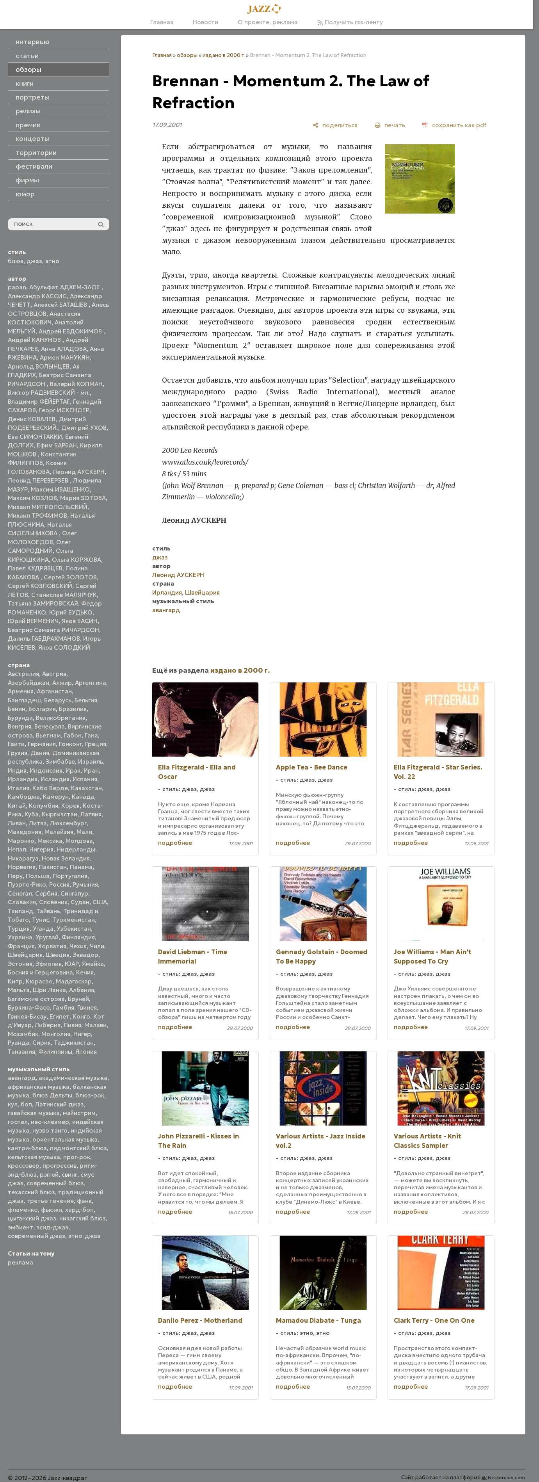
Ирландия (22, 779)
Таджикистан (74, 1042)
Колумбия (43, 805)
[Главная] (266, 9)
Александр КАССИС (37, 296)
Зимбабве (60, 761)
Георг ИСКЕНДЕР (64, 410)
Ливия (72, 1025)
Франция (21, 946)
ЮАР (72, 963)
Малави (95, 1025)
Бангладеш (24, 700)
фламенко (23, 1209)
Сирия (41, 1042)
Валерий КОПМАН (76, 384)
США (100, 902)
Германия (42, 744)
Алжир (62, 682)
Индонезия (46, 770)
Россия (59, 884)
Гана (91, 735)
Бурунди (20, 717)
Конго (81, 1016)
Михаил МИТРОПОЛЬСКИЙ (47, 507)
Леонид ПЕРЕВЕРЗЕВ (39, 480)
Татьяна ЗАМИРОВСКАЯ (43, 603)
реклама (20, 1262)
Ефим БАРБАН (57, 445)
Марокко (21, 840)
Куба (32, 814)
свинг (69, 1174)
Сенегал (20, 893)
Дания (39, 753)
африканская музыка (38, 1086)
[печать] (390, 125)
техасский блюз (31, 1192)
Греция (95, 744)
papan (17, 287)
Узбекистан (74, 928)
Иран (91, 770)
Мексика (49, 840)
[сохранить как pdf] (454, 125)
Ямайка (93, 963)
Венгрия (19, 726)
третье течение (50, 1200)
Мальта (19, 990)
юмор (25, 194)
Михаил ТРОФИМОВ (37, 515)
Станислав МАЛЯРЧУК (64, 594)
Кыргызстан (59, 814)
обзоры (187, 55)
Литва (38, 823)
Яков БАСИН (80, 621)
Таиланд (20, 911)
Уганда (43, 928)
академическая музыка (73, 1077)
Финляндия (78, 937)
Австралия (23, 673)
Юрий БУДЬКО (71, 612)
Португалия (70, 876)
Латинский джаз (59, 1104)
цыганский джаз (32, 1218)
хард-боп (79, 1209)
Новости (205, 22)
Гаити (16, 744)
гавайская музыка (34, 1113)
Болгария (42, 708)
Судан (80, 902)
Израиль (90, 761)
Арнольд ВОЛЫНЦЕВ (38, 366)
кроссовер (23, 1165)
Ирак (73, 770)
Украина (20, 937)
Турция (19, 928)
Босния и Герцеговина (40, 972)
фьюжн (51, 1209)
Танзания (21, 1051)
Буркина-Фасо (29, 1007)
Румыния (85, 884)
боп (26, 1104)
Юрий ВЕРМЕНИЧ (33, 621)
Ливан (17, 823)
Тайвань (48, 911)
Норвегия (22, 867)
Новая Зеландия (66, 858)
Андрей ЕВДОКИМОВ (71, 331)
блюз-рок (89, 1095)
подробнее (175, 842)
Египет (59, 1016)
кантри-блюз (27, 1148)
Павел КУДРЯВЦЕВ (35, 568)
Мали (84, 831)
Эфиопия (49, 963)
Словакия (22, 902)
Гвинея (87, 1007)
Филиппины (55, 1051)
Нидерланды (76, 849)
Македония (24, 831)
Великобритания (60, 717)
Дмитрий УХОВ (84, 427)
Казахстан (86, 788)
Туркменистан (73, 919)
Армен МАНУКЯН (65, 357)
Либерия (47, 1025)
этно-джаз (84, 1236)
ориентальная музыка (65, 1139)
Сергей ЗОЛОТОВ (70, 577)
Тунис (40, 919)
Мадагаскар (74, 981)
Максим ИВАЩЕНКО (60, 489)
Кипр (15, 981)
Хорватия (52, 946)
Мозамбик (23, 1034)
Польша (38, 876)
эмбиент (20, 1227)
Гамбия (63, 1007)
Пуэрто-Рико (27, 884)
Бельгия (86, 700)
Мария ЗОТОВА (83, 498)
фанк (84, 1200)
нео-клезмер (50, 1122)
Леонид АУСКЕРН (79, 472)
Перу (15, 876)
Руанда (18, 1042)
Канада (83, 796)
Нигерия (41, 849)
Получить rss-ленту (350, 22)
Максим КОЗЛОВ (32, 498)
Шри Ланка (49, 990)
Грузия (17, 753)
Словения (53, 902)
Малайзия (58, 831)
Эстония (20, 963)
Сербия (46, 893)
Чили (97, 946)
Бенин (16, 708)
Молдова (79, 840)
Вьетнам (48, 735)
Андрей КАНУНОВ (35, 340)
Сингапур (74, 893)
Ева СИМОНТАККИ (35, 436)
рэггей (49, 1174)
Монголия (55, 1034)
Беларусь (57, 700)
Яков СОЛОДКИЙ (64, 647)
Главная (161, 22)
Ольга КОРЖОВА (76, 559)
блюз (15, 261)
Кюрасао (39, 981)
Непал (17, 849)
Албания (81, 990)
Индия (17, 770)
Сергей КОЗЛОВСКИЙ (40, 586)
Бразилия (73, 708)
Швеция (57, 954)
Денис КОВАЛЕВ (31, 419)
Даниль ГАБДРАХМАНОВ (44, 638)
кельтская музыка (34, 1157)
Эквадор (85, 954)
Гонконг (70, 744)
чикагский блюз (82, 1218)
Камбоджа (24, 796)
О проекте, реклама (268, 22)
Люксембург (68, 823)
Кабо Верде (50, 788)
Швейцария (25, 954)
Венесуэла (49, 726)
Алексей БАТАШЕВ (61, 304)
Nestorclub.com (506, 1477)
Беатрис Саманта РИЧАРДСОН (53, 630)
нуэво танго (50, 1130)
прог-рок (76, 1157)
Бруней (78, 999)
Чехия (78, 946)
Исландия (55, 779)
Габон (73, 735)
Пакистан (53, 867)
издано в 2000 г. (224, 55)
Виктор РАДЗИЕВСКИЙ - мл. (49, 392)
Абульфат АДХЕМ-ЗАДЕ (65, 287)
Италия (18, 788)
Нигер (82, 1034)
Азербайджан (28, 682)
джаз (34, 261)
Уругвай (47, 937)
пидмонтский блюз (78, 1148)
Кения (85, 972)
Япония (86, 1051)
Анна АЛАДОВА (64, 349)
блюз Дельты (52, 1095)
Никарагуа (23, 858)
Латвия (90, 814)
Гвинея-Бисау (27, 1016)
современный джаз (36, 1236)
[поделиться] (335, 125)
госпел (18, 1122)
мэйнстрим (79, 1113)
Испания (85, 779)
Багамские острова (36, 999)
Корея (70, 805)
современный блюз (55, 1183)
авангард (22, 1077)
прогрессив (59, 1165)
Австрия (54, 673)
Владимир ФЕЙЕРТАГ (39, 401)
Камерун (56, 796)
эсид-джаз (52, 1227)
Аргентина (90, 682)
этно (52, 261)
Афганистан (54, 691)
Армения (21, 691)
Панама (81, 867)
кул (13, 1104)
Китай (17, 805)
